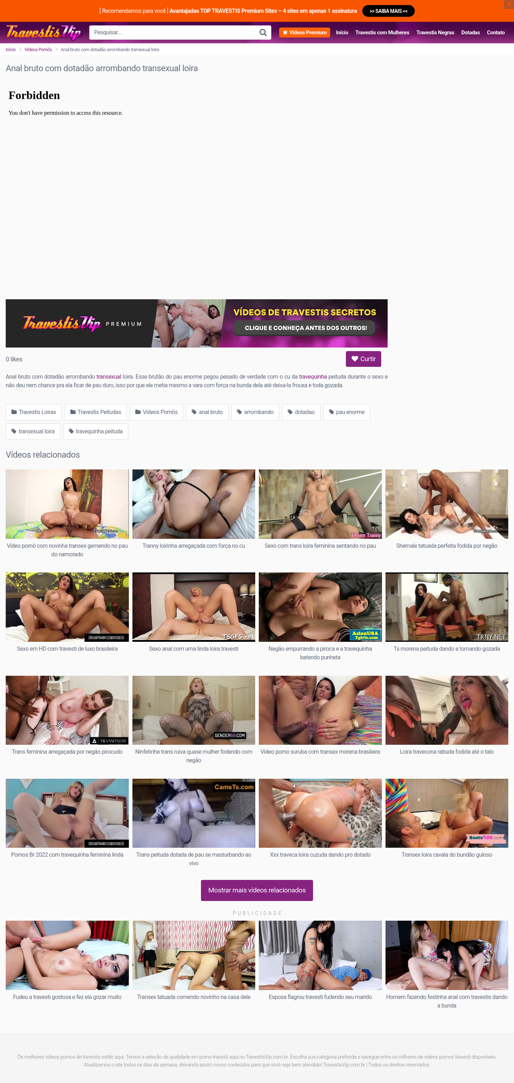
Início (342, 32)
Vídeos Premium (308, 32)
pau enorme (347, 412)
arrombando (255, 412)
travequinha (313, 376)
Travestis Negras (435, 32)
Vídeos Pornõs (38, 49)
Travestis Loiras (33, 412)
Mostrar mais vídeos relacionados (257, 890)
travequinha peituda (96, 431)
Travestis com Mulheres (382, 32)
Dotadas (470, 32)
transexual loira (33, 431)
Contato (496, 32)
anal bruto (207, 412)
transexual (108, 376)
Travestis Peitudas (95, 412)
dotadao (301, 412)
